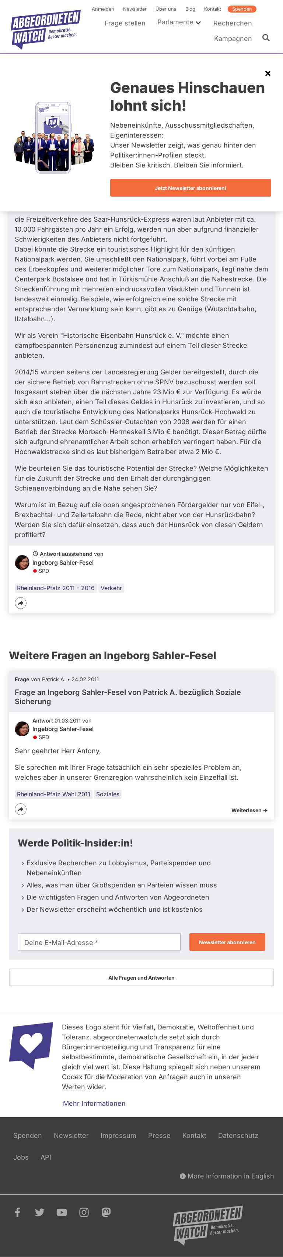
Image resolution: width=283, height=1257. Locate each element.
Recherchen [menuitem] (232, 23)
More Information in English (227, 1176)
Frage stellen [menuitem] (125, 23)
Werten (73, 1087)
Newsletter (135, 9)
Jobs (21, 1157)
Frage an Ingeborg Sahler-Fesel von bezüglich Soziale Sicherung (128, 697)
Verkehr (111, 588)
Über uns (166, 9)
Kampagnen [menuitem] (233, 38)
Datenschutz (238, 1135)
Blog (190, 9)
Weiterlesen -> (249, 810)
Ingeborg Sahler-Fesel (63, 562)
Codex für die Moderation (102, 1077)
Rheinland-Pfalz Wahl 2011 (53, 794)
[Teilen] (21, 603)
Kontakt (212, 9)
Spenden (242, 9)
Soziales (107, 794)
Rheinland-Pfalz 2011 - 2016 (56, 588)
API (46, 1157)
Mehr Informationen (94, 1103)
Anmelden (103, 9)
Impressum (118, 1135)
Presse (159, 1135)
